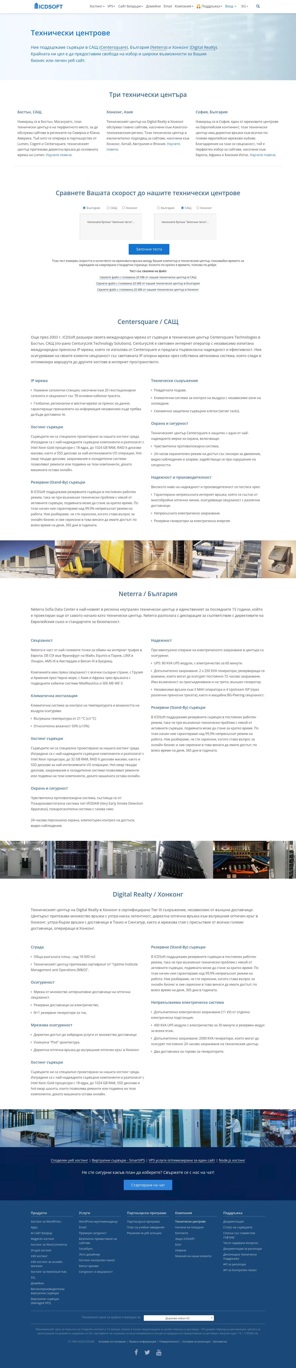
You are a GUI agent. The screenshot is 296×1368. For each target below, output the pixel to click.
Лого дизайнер (89, 1254)
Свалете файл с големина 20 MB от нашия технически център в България (148, 283)
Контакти (181, 1233)
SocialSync (86, 1249)
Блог (178, 1244)
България (93, 208)
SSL (33, 1277)
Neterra (158, 47)
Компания (184, 6)
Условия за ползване (112, 1341)
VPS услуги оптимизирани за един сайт (182, 1160)
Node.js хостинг (232, 1160)
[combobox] (179, 1318)
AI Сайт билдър (41, 1233)
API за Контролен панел (240, 1270)
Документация (233, 1221)
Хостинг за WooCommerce (49, 1244)
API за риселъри (234, 1264)
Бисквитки (220, 1341)
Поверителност (169, 1341)
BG (244, 6)
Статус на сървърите (237, 1227)
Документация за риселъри (242, 1249)
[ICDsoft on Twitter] (147, 1352)
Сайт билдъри (130, 6)
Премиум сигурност (93, 1233)
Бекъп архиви (88, 1266)
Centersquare (114, 47)
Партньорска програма (143, 1221)
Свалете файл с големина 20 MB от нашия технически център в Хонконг (148, 289)
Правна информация (142, 1341)
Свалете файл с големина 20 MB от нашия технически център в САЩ (148, 277)
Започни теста (149, 249)
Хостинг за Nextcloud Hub (48, 1272)
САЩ (113, 208)
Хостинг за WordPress (46, 1221)
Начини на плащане (189, 1227)
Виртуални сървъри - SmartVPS (118, 1160)
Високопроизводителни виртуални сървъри (48, 1291)
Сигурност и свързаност (96, 1272)
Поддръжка (209, 6)
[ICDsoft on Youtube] (159, 1352)
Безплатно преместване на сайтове (98, 1241)
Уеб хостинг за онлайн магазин (46, 1264)
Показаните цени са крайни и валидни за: (111, 1317)
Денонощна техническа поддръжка (240, 1256)
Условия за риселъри (196, 1341)
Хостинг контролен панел (97, 1260)
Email (168, 6)
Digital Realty (203, 47)
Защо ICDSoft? (185, 1239)
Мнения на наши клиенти (193, 1256)
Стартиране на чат (148, 1184)
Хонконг (131, 208)
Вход (230, 6)
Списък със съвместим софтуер (239, 1235)
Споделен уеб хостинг (69, 1160)
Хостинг (97, 6)
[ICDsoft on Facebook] (136, 1352)
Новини (180, 1250)
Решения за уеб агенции (144, 1233)
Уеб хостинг (39, 1256)
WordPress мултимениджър (98, 1221)
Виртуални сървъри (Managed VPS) (45, 1301)
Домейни (153, 6)
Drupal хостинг (41, 1250)
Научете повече (59, 155)
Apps (34, 1227)
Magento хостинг (42, 1239)
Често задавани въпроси (240, 1243)
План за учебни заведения (145, 1227)
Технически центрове (190, 1221)
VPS (112, 6)
